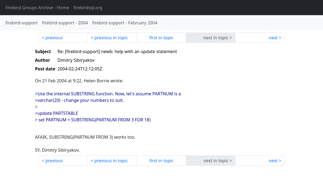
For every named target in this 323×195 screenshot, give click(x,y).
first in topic (161, 38)
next (273, 38)
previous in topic (111, 38)
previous (54, 38)
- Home (37, 8)
